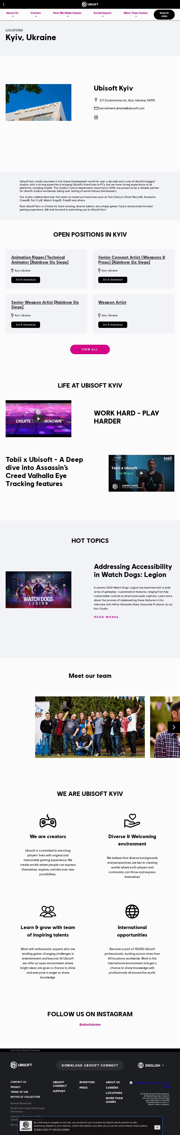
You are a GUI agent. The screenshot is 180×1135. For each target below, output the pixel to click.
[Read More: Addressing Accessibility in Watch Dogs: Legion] (106, 617)
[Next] (174, 727)
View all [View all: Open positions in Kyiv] (90, 349)
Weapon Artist (112, 302)
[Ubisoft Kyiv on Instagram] (96, 117)
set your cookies (61, 1129)
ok (157, 1127)
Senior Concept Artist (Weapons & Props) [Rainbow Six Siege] (131, 259)
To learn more (41, 1129)
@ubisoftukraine (90, 1024)
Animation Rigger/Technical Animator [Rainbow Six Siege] (40, 259)
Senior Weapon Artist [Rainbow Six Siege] (45, 304)
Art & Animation (26, 279)
